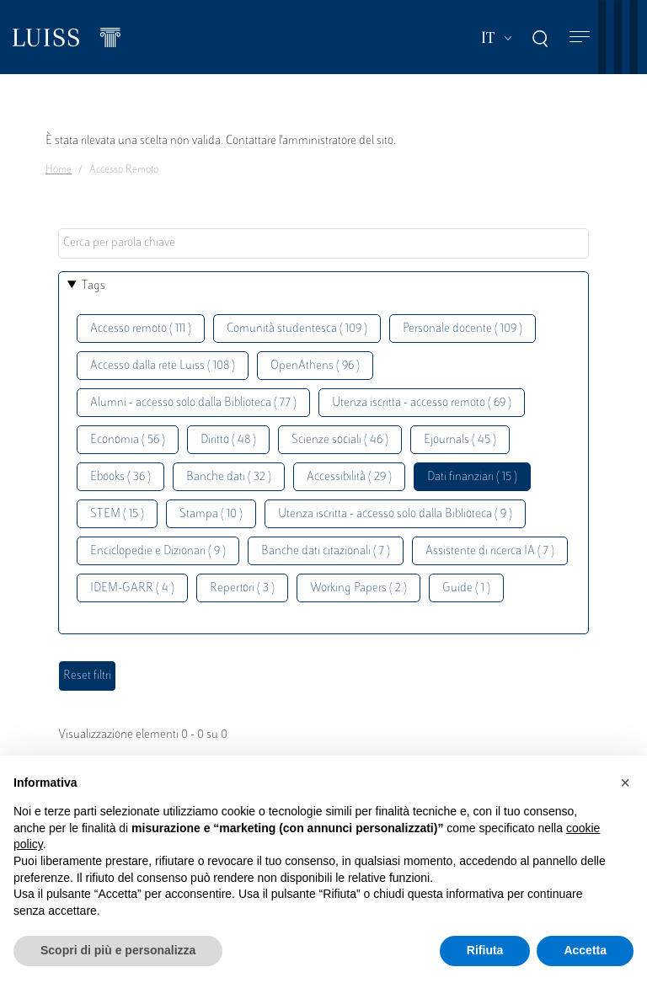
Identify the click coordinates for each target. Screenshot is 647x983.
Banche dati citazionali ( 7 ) (325, 551)
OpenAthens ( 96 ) (315, 366)
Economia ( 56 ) (127, 440)
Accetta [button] (585, 950)
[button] (625, 782)
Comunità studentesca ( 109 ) (297, 329)
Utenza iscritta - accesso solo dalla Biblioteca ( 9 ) (395, 514)
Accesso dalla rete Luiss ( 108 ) (162, 366)
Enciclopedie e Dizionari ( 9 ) (158, 551)
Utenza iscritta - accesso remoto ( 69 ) (421, 403)
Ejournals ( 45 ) (460, 440)
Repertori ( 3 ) (242, 588)
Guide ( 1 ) (466, 588)
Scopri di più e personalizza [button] (117, 950)
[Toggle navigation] (579, 37)
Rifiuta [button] (485, 950)
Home (58, 170)
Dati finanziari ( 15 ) (472, 477)
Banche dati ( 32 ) (228, 477)
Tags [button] (93, 286)
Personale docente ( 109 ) (462, 329)
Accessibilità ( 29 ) (349, 477)
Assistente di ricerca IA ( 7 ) (489, 551)
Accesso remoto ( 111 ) (140, 329)
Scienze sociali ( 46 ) (339, 440)
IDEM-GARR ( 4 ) (132, 588)
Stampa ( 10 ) (211, 514)
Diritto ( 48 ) (228, 440)
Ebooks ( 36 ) (120, 477)
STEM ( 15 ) (117, 514)
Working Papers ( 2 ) (358, 588)
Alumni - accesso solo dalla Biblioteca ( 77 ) (193, 403)
